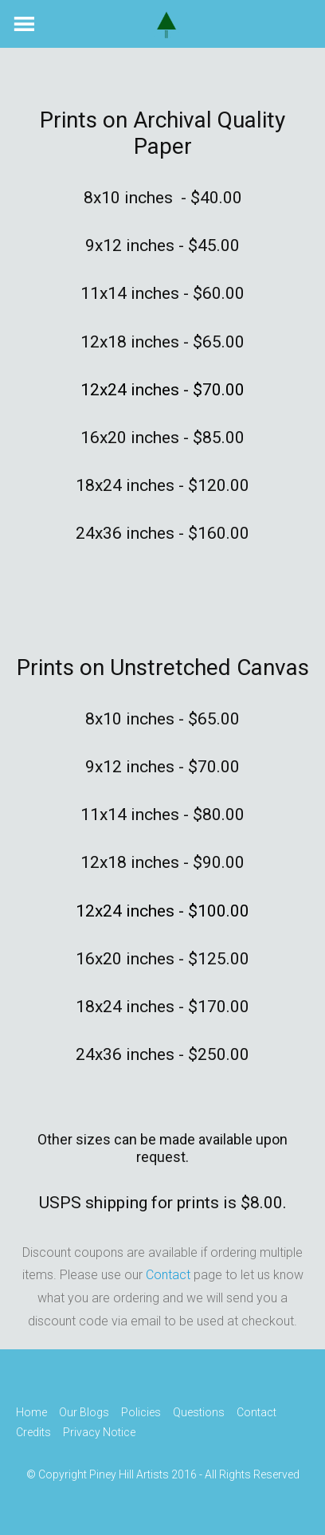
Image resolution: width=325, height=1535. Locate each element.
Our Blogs (84, 1412)
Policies (141, 1412)
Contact (168, 1274)
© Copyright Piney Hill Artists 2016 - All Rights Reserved (163, 1475)
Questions (199, 1412)
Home (31, 1412)
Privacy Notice (99, 1432)
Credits (33, 1432)
